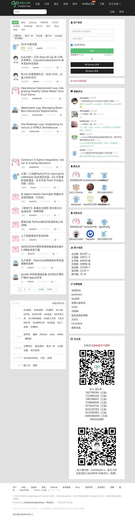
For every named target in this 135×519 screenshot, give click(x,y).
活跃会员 (77, 213)
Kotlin (60, 334)
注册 (112, 11)
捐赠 (112, 487)
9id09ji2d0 (37, 98)
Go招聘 (75, 298)
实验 (23, 201)
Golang (32, 22)
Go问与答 (37, 314)
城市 (48, 26)
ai (22, 254)
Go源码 (49, 310)
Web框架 (28, 26)
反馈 (49, 358)
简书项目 (19, 38)
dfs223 (31, 268)
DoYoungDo (84, 111)
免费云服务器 (78, 302)
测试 (23, 229)
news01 (83, 150)
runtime (25, 98)
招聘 (35, 365)
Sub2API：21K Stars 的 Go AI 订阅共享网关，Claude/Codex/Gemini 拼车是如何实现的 (42, 60)
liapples (90, 239)
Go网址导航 (89, 3)
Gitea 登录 (92, 71)
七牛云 (70, 502)
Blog (56, 26)
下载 (101, 4)
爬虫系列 (39, 346)
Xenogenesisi (105, 192)
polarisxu (76, 294)
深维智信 (76, 290)
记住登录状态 (78, 45)
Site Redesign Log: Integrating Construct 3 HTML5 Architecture (42, 126)
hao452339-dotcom (94, 204)
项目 (56, 4)
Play (77, 487)
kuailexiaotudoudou (94, 180)
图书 (75, 4)
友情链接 (76, 284)
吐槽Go (34, 327)
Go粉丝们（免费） (108, 473)
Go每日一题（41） (90, 124)
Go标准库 (38, 310)
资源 (65, 4)
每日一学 (29, 36)
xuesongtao (84, 98)
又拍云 (74, 319)
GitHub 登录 (92, 64)
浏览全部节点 (58, 303)
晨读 (43, 487)
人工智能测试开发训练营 (35, 235)
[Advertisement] (38, 146)
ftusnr (33, 187)
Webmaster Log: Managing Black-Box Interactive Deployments (42, 109)
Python (43, 334)
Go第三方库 (50, 318)
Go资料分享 (39, 322)
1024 (74, 307)
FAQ (24, 487)
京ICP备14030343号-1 (23, 514)
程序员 (27, 334)
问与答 (55, 22)
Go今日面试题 (29, 44)
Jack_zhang (76, 192)
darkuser (76, 204)
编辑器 (28, 338)
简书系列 (35, 350)
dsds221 (33, 201)
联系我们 (101, 487)
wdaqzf (104, 180)
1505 (49, 289)
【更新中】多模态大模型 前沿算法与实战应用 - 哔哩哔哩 (41, 210)
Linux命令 (76, 323)
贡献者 (33, 487)
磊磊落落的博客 (79, 315)
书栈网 (74, 311)
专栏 (23, 30)
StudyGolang (31, 358)
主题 (37, 4)
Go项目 (16, 26)
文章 (46, 4)
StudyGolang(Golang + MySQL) (39, 502)
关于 (14, 487)
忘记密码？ (109, 55)
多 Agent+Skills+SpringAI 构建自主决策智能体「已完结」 (42, 196)
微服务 (24, 187)
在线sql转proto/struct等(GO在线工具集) (98, 101)
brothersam (84, 121)
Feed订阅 (24, 490)
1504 (41, 289)
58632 (82, 134)
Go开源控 (25, 67)
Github (53, 487)
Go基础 (27, 310)
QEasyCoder (76, 239)
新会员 (76, 166)
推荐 (15, 22)
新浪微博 (66, 487)
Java (52, 334)
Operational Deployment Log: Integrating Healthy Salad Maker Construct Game (42, 91)
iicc (90, 192)
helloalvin (104, 204)
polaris (36, 67)
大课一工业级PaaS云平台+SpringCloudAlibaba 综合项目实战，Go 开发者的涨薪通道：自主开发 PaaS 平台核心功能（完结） (42, 178)
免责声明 (89, 487)
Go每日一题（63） (90, 114)
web (23, 131)
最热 (23, 22)
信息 (23, 215)
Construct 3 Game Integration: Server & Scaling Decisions (42, 161)
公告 (42, 358)
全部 (15, 30)
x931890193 (104, 239)
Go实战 (58, 36)
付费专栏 (44, 22)
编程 (35, 334)
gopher (40, 48)
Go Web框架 (35, 318)
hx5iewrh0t (37, 115)
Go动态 (48, 314)
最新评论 (78, 91)
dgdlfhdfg (104, 227)
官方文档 (115, 4)
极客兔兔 (76, 327)
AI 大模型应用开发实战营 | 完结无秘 (97, 153)
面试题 (30, 48)
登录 (121, 11)
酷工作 (39, 26)
